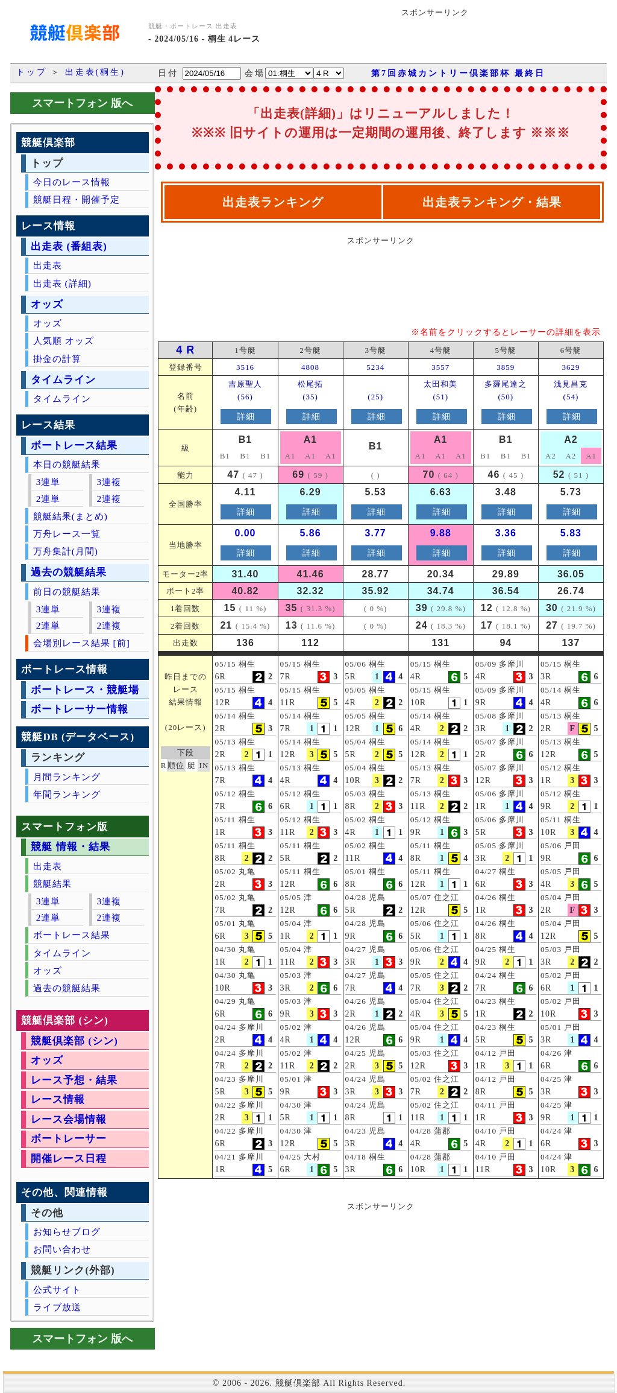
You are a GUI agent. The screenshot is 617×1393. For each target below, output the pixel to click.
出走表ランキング (273, 202)
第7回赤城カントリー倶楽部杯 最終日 (458, 73)
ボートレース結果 (74, 445)
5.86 (310, 533)
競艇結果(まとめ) (70, 516)
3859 (505, 367)
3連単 (48, 482)
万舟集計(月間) (65, 551)
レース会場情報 (69, 1119)
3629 (571, 367)
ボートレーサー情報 (79, 709)
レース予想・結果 (74, 1080)
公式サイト (57, 1289)
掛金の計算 (57, 359)
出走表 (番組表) (69, 246)
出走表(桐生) (95, 72)
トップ (31, 72)
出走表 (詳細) (62, 283)
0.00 (244, 533)
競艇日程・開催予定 (76, 199)
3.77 (375, 533)
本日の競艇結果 (67, 464)
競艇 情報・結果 (70, 846)
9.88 (440, 533)
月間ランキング (67, 777)
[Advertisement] (452, 40)
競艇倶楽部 (298, 1383)
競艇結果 (52, 883)
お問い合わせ (62, 1249)
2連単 (48, 498)
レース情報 (58, 1099)
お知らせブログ (67, 1231)
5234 (375, 367)
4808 (310, 367)
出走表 (47, 265)
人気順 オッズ (63, 340)
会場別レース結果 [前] (81, 643)
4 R (185, 350)
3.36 (505, 533)
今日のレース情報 (71, 182)
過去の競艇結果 (69, 572)
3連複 (108, 482)
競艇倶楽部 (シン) (74, 1041)
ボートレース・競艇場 (85, 690)
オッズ (47, 304)
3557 (440, 367)
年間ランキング (67, 794)
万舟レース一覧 (67, 533)
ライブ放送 (57, 1307)
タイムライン (63, 380)
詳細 (246, 416)
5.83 (570, 533)
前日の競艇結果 (67, 591)
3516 (245, 367)
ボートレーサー (69, 1138)
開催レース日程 (69, 1158)
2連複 (108, 498)
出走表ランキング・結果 (492, 202)
